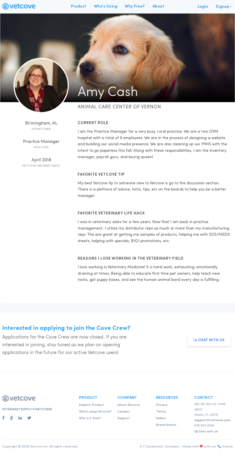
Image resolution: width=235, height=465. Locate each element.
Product (79, 6)
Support (124, 418)
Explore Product (91, 405)
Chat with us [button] (208, 340)
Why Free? (135, 6)
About (158, 6)
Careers (124, 411)
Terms (161, 411)
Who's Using (106, 6)
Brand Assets (166, 425)
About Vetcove (129, 405)
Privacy (162, 405)
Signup (223, 7)
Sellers (161, 418)
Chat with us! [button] (206, 431)
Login (203, 7)
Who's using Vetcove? (95, 411)
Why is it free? (90, 418)
